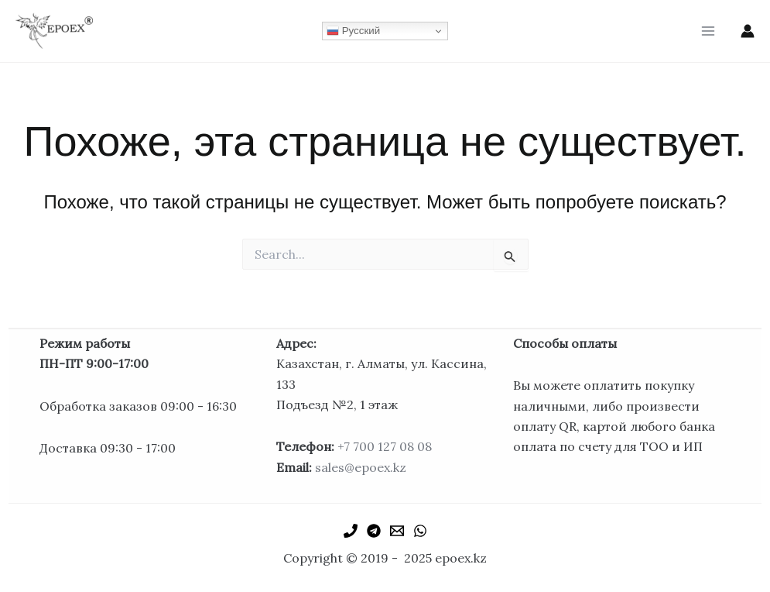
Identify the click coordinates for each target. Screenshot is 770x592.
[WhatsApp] (420, 531)
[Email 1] (397, 531)
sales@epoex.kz (360, 467)
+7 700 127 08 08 (384, 446)
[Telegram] (374, 531)
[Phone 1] (351, 531)
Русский (353, 31)
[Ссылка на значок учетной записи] (748, 31)
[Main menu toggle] (708, 31)
